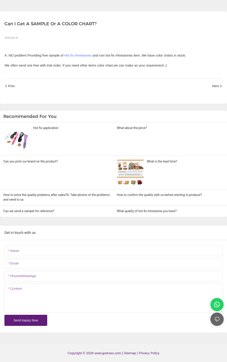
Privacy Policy (149, 353)
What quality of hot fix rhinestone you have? (147, 211)
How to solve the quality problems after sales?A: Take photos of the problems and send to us (56, 197)
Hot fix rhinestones (78, 55)
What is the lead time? (162, 161)
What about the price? (132, 128)
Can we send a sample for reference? (28, 211)
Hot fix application (45, 128)
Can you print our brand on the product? (30, 161)
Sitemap (130, 353)
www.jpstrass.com (108, 353)
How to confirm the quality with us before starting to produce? (159, 195)
